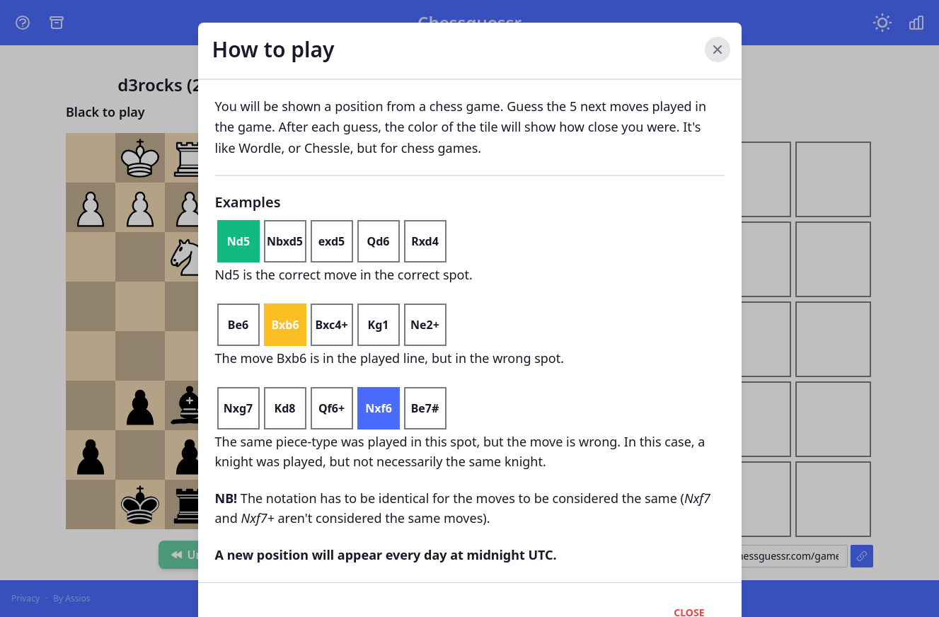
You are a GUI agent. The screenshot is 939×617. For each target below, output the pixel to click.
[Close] (717, 49)
